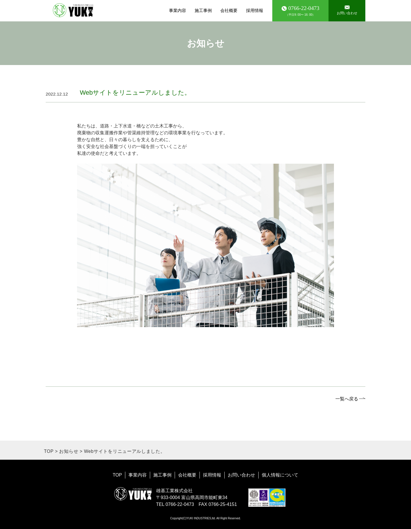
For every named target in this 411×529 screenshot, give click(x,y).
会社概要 (228, 10)
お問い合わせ (241, 475)
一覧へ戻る (346, 398)
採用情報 (254, 10)
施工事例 (203, 10)
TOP (49, 451)
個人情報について (280, 475)
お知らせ (68, 451)
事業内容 (177, 10)
